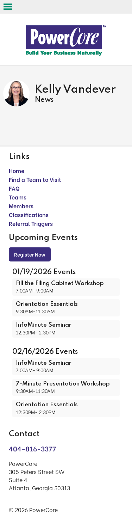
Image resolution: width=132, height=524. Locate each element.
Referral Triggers (31, 223)
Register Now (29, 254)
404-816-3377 (32, 448)
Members (21, 206)
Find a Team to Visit (35, 179)
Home (16, 170)
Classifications (29, 214)
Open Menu (8, 7)
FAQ (14, 188)
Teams (17, 197)
